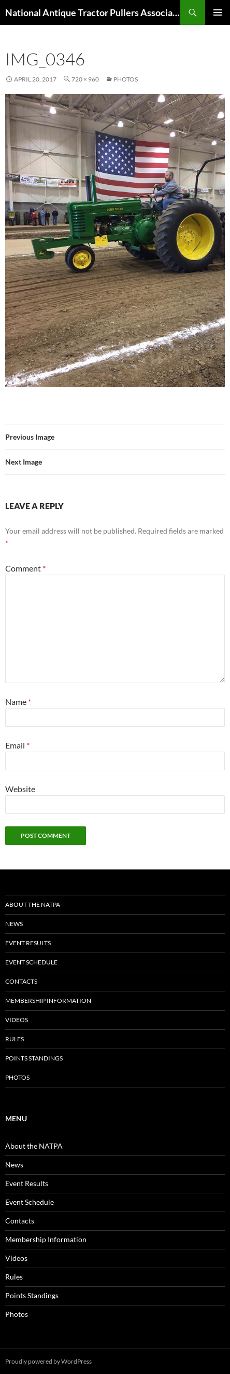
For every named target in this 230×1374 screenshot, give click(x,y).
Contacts (21, 981)
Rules (14, 1039)
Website (20, 789)
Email (17, 745)
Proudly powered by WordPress (48, 1361)
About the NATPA (32, 904)
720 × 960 (85, 79)
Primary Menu (217, 12)
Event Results (28, 943)
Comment (25, 568)
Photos (125, 79)
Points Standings (34, 1058)
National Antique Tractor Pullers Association (92, 12)
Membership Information (48, 1000)
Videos (16, 1020)
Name (18, 701)
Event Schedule (31, 962)
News (14, 924)
